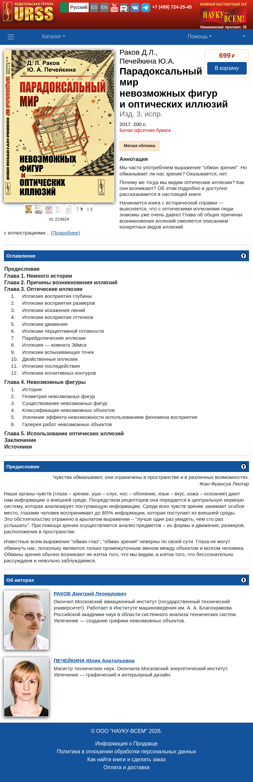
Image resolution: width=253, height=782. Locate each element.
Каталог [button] (51, 36)
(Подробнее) (65, 232)
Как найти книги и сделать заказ (126, 759)
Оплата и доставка (126, 767)
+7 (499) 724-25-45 (172, 7)
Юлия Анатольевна (94, 660)
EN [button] (104, 7)
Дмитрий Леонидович (90, 593)
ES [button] (94, 7)
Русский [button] (78, 7)
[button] (114, 7)
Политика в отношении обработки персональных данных (126, 751)
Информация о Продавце (126, 743)
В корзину (227, 68)
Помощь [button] (198, 36)
